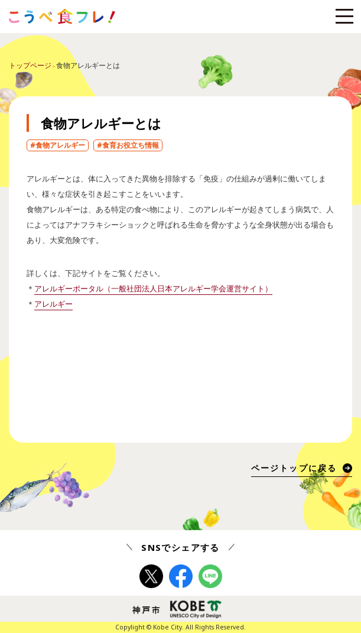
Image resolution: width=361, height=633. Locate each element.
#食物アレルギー (57, 145)
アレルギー (53, 303)
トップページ (30, 65)
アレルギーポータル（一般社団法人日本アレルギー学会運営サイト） (153, 288)
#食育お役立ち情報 (128, 145)
